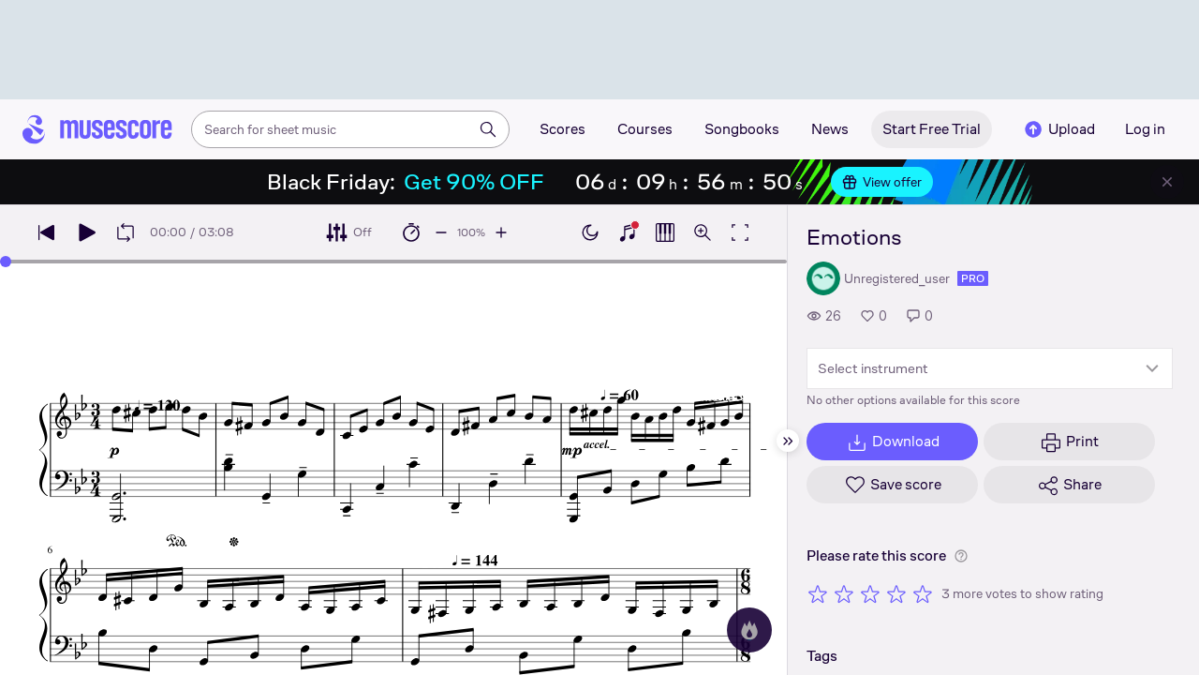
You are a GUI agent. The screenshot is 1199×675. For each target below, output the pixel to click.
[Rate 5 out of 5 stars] (922, 593)
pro (972, 278)
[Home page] (97, 129)
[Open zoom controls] (702, 232)
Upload (1058, 129)
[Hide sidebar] (788, 440)
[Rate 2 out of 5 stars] (844, 593)
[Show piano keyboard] (627, 232)
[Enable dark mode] (590, 232)
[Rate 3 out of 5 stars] (870, 593)
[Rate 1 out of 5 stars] (818, 593)
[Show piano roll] (665, 232)
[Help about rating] (961, 556)
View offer (882, 181)
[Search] (488, 129)
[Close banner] (1167, 182)
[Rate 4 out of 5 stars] (896, 593)
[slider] (5, 261)
